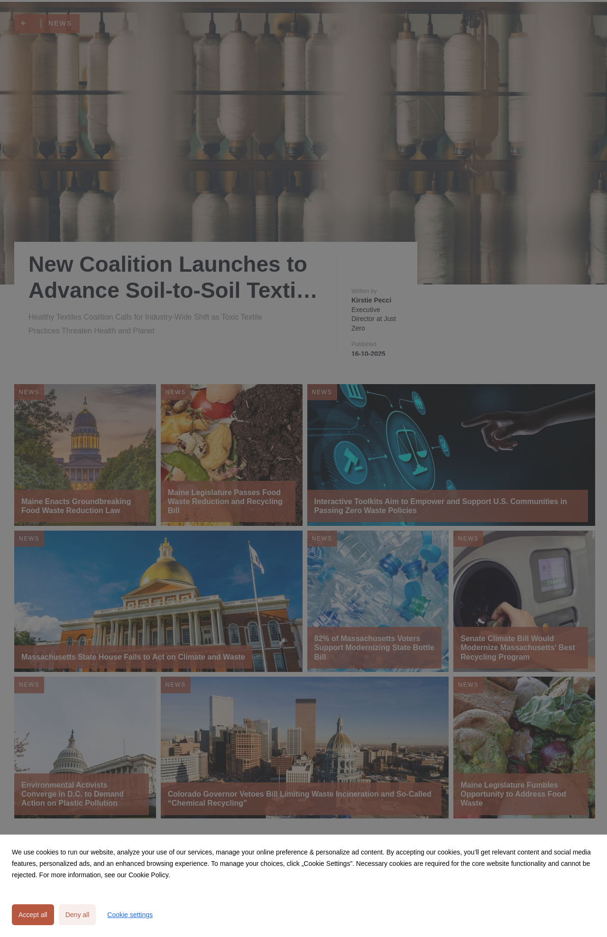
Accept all (32, 915)
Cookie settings (130, 915)
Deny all (77, 915)
